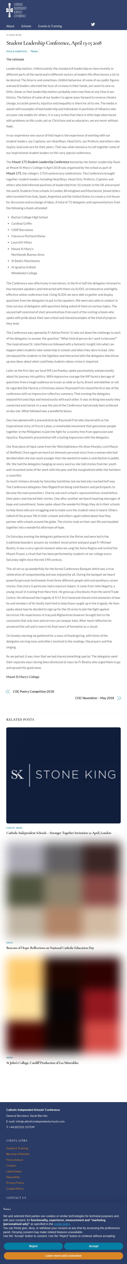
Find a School (14, 1159)
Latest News (13, 1171)
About (10, 26)
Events (10, 827)
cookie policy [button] (62, 1224)
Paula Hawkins (16, 51)
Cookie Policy (15, 1188)
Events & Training (50, 26)
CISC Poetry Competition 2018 (33, 691)
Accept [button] (93, 1246)
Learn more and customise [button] (63, 1255)
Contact (70, 38)
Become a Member (18, 1154)
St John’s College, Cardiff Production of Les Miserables (42, 1062)
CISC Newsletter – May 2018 (94, 698)
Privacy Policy (15, 1182)
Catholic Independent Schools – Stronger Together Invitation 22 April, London (58, 833)
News (13, 38)
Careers (29, 38)
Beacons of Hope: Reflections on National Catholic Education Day (50, 948)
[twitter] (93, 23)
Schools (26, 26)
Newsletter (13, 1177)
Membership (49, 38)
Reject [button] (33, 1246)
